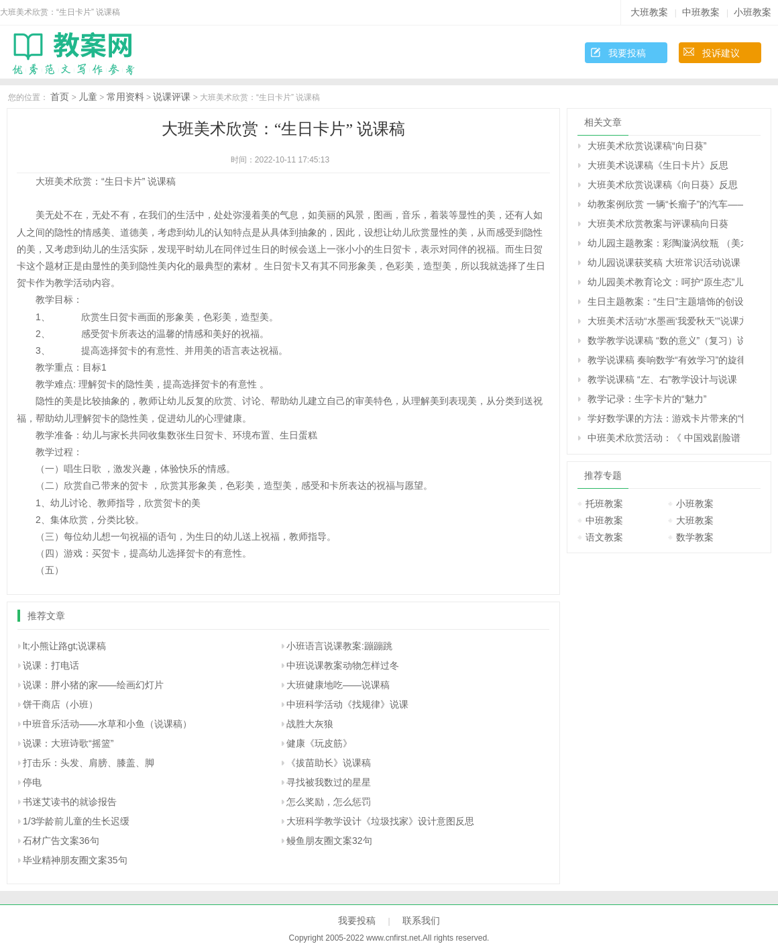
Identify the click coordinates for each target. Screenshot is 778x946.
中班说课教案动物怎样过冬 (342, 665)
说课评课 (171, 96)
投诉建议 (721, 53)
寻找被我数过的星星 (328, 782)
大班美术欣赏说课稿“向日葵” (647, 145)
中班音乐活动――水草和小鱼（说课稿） (107, 723)
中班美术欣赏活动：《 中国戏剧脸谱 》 (665, 437)
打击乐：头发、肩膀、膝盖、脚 (88, 762)
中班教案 (701, 12)
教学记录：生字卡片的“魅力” (647, 398)
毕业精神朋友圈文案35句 (75, 860)
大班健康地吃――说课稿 (338, 684)
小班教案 (752, 12)
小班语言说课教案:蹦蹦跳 (339, 646)
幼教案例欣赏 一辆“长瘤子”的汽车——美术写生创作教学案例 (665, 204)
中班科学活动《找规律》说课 (347, 704)
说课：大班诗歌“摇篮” (68, 743)
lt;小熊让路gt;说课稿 (64, 646)
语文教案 (604, 537)
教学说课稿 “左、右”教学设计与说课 (662, 379)
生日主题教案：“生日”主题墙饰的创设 (665, 301)
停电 (32, 782)
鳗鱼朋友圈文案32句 (329, 840)
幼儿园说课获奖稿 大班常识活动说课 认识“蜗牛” (665, 262)
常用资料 (125, 96)
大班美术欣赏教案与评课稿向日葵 (658, 223)
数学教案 (695, 537)
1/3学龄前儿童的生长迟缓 (76, 821)
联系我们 (421, 920)
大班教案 (649, 12)
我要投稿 (627, 53)
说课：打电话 (51, 665)
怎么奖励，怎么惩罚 (328, 801)
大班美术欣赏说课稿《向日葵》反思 (663, 184)
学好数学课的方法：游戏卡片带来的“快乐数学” (665, 418)
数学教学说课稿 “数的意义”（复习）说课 (665, 340)
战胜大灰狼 (309, 723)
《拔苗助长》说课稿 (328, 762)
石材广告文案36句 (61, 840)
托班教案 (604, 503)
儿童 (87, 96)
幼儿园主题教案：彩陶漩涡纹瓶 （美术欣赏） (665, 243)
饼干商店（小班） (60, 704)
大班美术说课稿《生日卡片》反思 (658, 165)
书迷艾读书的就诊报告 (70, 801)
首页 (59, 96)
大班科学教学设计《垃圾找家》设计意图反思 (380, 821)
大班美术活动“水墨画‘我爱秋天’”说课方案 (665, 321)
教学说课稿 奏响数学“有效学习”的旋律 (665, 359)
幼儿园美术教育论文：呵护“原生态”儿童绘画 (665, 282)
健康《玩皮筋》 (319, 743)
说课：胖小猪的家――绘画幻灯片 (93, 684)
